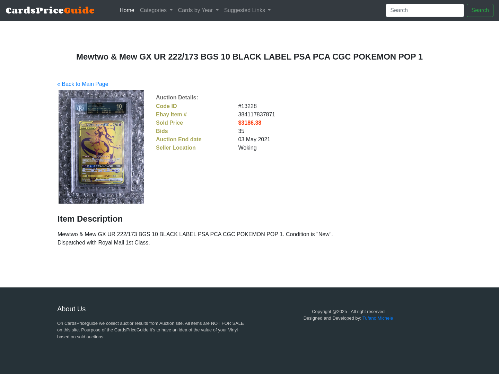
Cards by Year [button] (196, 10)
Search (480, 10)
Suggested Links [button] (245, 10)
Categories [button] (154, 10)
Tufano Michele (377, 318)
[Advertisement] (378, 178)
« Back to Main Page (82, 84)
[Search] (425, 10)
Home (128, 9)
